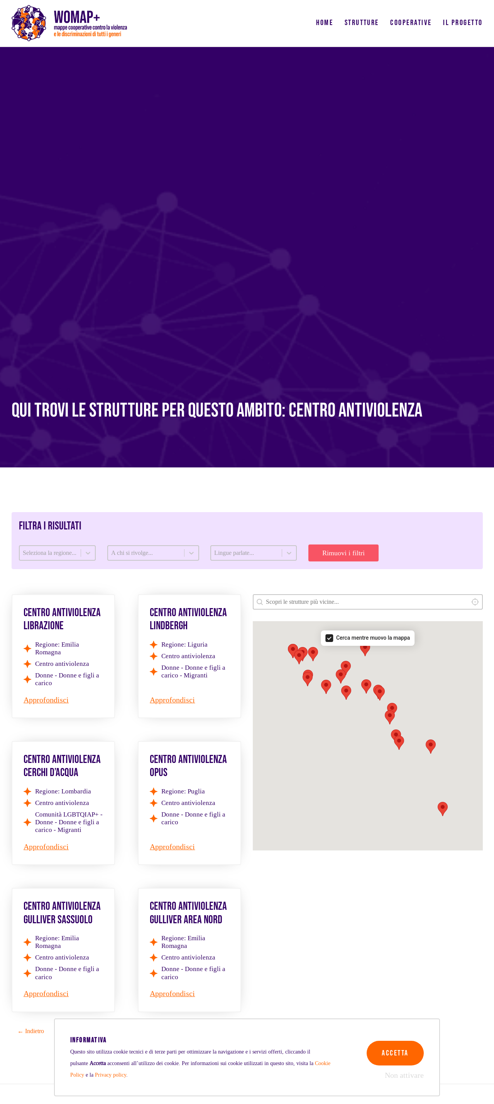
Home (324, 22)
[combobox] (368, 602)
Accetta (395, 1053)
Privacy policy (110, 1075)
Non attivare (404, 1075)
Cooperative (410, 22)
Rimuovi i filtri (343, 553)
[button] (341, 676)
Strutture (362, 22)
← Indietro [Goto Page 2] (30, 1031)
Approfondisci (46, 700)
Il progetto (462, 22)
